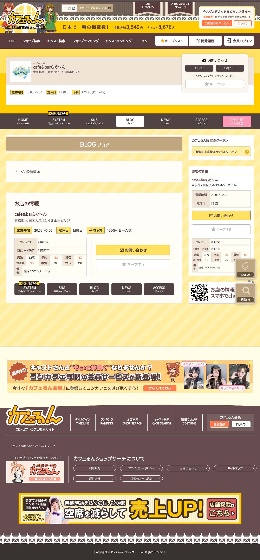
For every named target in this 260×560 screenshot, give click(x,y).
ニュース (165, 121)
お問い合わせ (217, 60)
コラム (142, 40)
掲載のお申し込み (141, 478)
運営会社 (94, 478)
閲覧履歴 (207, 40)
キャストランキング (118, 40)
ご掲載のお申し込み (217, 23)
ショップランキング (85, 40)
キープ (217, 83)
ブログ (130, 121)
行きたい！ (229, 68)
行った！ (199, 68)
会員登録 (219, 424)
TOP (12, 40)
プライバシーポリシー (141, 468)
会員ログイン (242, 40)
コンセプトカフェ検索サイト (35, 417)
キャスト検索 (56, 40)
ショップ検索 (31, 40)
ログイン (243, 23)
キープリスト (174, 40)
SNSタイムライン (94, 121)
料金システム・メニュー (58, 121)
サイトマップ (235, 468)
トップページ (23, 121)
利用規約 (94, 468)
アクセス (201, 121)
